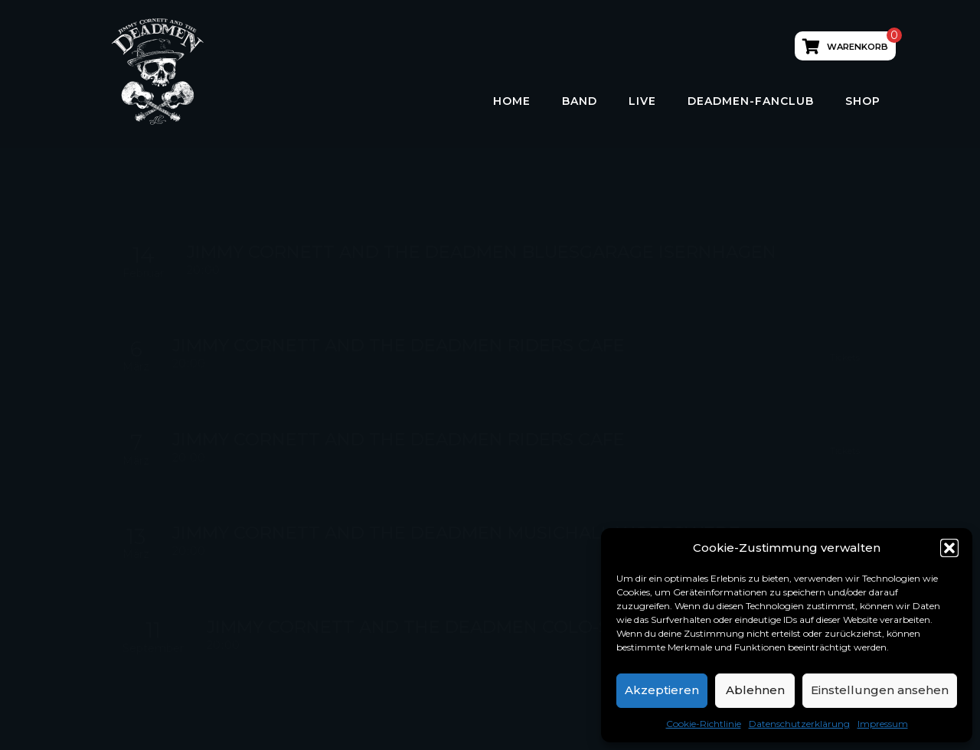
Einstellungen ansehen (880, 690)
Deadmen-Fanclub (751, 101)
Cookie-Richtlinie (703, 723)
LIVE (642, 101)
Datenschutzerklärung (799, 723)
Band (579, 101)
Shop (862, 101)
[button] (949, 548)
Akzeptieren (662, 690)
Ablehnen (755, 690)
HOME (512, 101)
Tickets (845, 357)
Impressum (883, 723)
